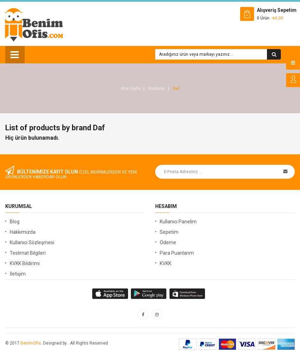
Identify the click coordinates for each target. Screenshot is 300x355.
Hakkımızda (22, 232)
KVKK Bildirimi (25, 263)
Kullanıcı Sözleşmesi (32, 242)
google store (110, 293)
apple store (149, 293)
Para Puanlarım (177, 253)
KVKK (165, 263)
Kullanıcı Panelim (178, 221)
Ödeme (168, 242)
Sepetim (169, 232)
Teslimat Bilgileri (28, 253)
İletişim (18, 274)
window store (187, 293)
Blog (14, 221)
